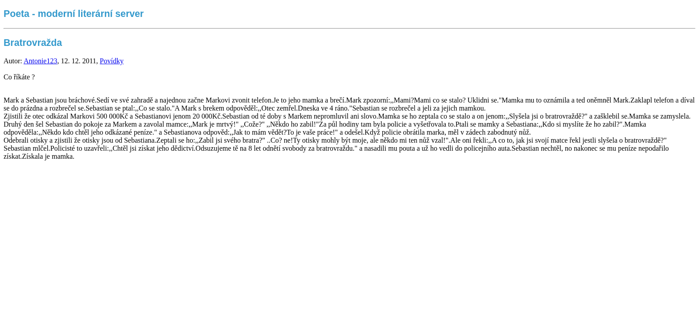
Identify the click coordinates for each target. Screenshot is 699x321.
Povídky (111, 61)
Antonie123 (41, 61)
